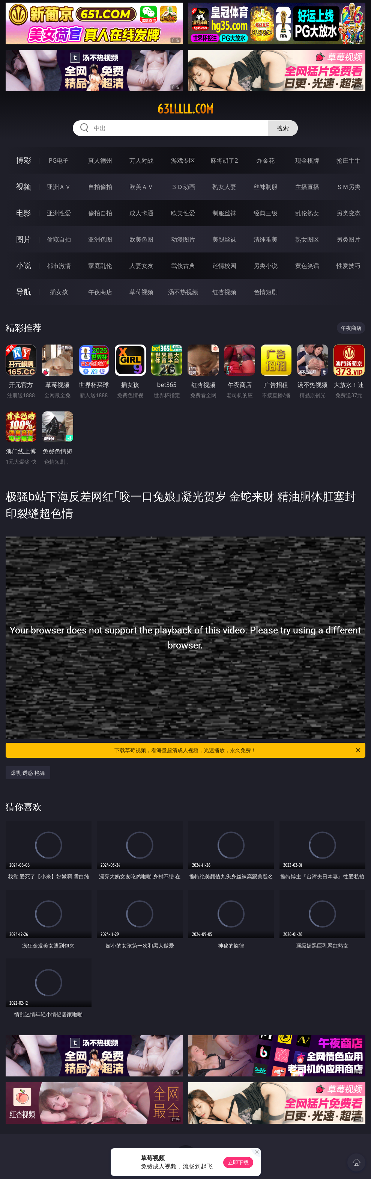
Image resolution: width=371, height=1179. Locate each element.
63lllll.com (185, 108)
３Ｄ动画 (183, 187)
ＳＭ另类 (348, 187)
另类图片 (348, 239)
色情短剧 (266, 292)
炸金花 (266, 160)
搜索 (283, 128)
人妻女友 (141, 265)
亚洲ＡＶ (59, 187)
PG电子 (59, 160)
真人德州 (100, 160)
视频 (23, 186)
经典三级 (266, 213)
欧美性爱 (183, 213)
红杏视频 (224, 292)
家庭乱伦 (100, 265)
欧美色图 (141, 239)
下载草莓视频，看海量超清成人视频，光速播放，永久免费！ (238, 750)
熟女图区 (307, 239)
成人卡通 (141, 213)
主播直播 (307, 187)
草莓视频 (141, 292)
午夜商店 (100, 292)
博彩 (23, 160)
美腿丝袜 (224, 239)
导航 (23, 292)
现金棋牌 (307, 160)
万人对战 (141, 160)
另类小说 (266, 265)
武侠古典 (183, 265)
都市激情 (59, 265)
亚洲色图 (100, 239)
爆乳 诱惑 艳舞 (28, 772)
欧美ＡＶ (141, 187)
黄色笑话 (307, 265)
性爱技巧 (348, 265)
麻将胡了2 (224, 160)
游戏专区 (183, 160)
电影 (23, 213)
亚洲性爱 (59, 213)
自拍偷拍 (100, 187)
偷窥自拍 (59, 239)
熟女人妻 (224, 187)
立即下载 (238, 1162)
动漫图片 (183, 239)
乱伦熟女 (307, 213)
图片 (23, 239)
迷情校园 (224, 265)
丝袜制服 (266, 187)
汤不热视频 (183, 292)
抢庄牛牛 (348, 160)
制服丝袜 (224, 213)
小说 (23, 265)
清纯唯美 (266, 239)
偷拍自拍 (100, 213)
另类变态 (348, 213)
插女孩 (59, 292)
